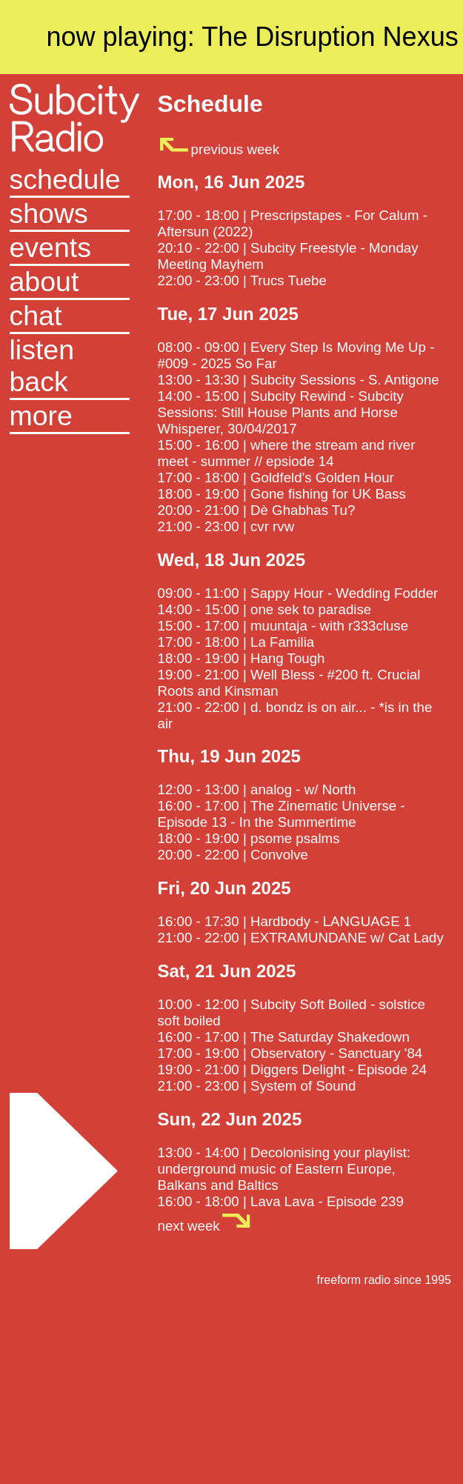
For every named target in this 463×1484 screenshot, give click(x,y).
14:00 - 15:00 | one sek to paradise (265, 609)
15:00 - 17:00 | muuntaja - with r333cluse (283, 625)
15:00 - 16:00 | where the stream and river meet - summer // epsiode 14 (287, 453)
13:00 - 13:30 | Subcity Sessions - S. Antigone (298, 379)
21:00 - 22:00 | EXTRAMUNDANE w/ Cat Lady (301, 937)
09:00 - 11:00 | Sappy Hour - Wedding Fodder (298, 593)
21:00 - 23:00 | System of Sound (257, 1086)
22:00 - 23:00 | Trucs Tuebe (242, 280)
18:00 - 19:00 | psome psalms (249, 838)
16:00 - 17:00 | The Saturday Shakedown (284, 1037)
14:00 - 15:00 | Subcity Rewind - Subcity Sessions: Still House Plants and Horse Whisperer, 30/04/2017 (281, 412)
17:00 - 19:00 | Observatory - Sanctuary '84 (290, 1053)
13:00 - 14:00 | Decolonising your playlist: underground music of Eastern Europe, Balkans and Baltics (284, 1169)
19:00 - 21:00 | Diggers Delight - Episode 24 (292, 1069)
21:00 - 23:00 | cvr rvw (226, 526)
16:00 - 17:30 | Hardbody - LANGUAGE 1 (285, 921)
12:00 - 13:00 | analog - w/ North (257, 789)
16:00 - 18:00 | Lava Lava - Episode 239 (281, 1201)
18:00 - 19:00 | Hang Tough (241, 658)
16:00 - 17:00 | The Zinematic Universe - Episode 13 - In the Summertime (281, 814)
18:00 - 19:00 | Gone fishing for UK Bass (282, 494)
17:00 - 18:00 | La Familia (236, 642)
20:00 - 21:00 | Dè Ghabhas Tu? (257, 510)
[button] (70, 417)
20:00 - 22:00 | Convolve (233, 854)
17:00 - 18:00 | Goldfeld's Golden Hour (276, 477)
